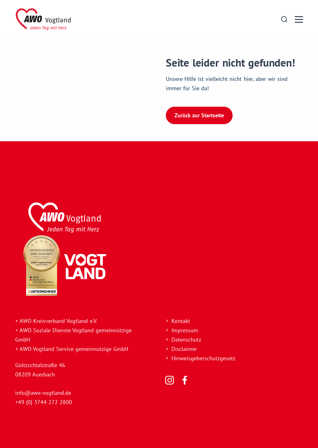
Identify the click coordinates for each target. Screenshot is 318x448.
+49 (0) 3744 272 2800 (43, 402)
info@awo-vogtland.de (43, 392)
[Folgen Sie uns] (169, 380)
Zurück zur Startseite (199, 115)
